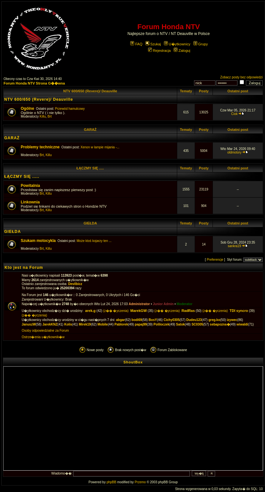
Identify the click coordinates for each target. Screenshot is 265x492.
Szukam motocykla (38, 240)
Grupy (200, 44)
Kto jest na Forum (24, 267)
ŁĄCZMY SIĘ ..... (90, 168)
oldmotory (234, 152)
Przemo (140, 482)
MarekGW (138, 311)
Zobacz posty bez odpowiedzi (241, 77)
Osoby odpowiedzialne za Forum (45, 330)
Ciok (234, 114)
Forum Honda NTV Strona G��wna (34, 83)
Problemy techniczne (40, 147)
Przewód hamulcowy (70, 108)
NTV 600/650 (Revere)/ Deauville (90, 91)
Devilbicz (75, 284)
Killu (43, 116)
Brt (50, 116)
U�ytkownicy (177, 44)
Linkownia (30, 202)
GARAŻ (90, 130)
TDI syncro (239, 311)
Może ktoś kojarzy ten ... (94, 241)
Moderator (184, 304)
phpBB (111, 482)
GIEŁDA (90, 223)
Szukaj (153, 44)
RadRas (188, 311)
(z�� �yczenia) (115, 311)
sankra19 (234, 246)
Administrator (139, 304)
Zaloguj (182, 50)
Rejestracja (159, 50)
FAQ (136, 44)
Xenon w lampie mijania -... (100, 147)
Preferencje (215, 259)
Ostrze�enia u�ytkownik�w (43, 337)
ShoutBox (133, 362)
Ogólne (27, 108)
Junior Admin (163, 304)
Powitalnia (30, 185)
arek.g (90, 311)
